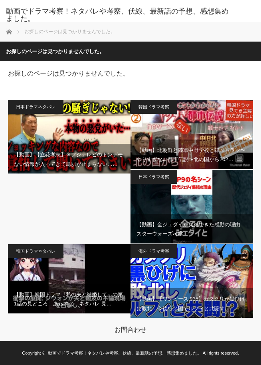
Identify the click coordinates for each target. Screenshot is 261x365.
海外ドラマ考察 (153, 251)
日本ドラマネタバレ (35, 106)
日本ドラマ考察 (153, 176)
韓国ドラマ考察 (153, 106)
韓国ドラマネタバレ (35, 251)
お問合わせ (130, 330)
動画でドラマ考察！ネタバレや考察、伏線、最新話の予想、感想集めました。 (117, 15)
